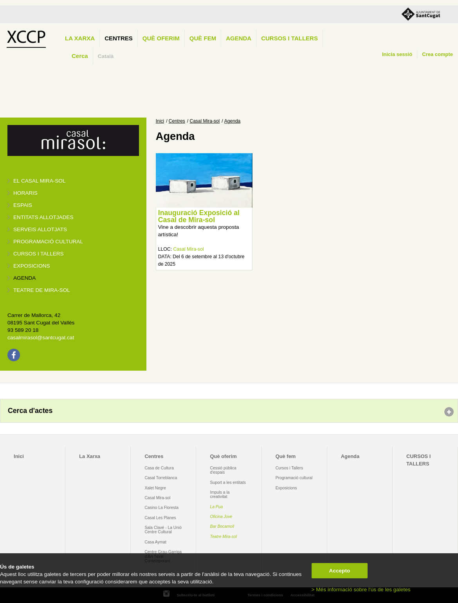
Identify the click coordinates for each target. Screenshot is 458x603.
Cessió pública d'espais (223, 470)
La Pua (216, 507)
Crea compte (437, 54)
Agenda (238, 38)
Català (106, 56)
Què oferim (161, 38)
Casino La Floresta (161, 507)
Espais (22, 205)
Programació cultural (48, 241)
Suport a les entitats (228, 482)
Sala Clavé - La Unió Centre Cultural (163, 529)
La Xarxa (80, 38)
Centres (119, 38)
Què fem (202, 38)
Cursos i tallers (38, 254)
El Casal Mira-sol (39, 181)
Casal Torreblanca (160, 478)
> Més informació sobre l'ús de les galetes (361, 589)
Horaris (25, 193)
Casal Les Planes (160, 518)
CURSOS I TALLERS (289, 38)
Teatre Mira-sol (223, 536)
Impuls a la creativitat (220, 494)
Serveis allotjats (40, 229)
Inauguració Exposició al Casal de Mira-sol (199, 216)
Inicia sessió (397, 54)
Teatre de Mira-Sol (41, 290)
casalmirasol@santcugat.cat (40, 337)
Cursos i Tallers (289, 468)
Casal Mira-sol (205, 121)
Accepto (339, 571)
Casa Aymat (155, 542)
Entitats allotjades (43, 217)
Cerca (80, 56)
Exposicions (31, 266)
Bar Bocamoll (222, 526)
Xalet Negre (155, 488)
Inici (160, 121)
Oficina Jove (221, 516)
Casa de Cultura (159, 468)
